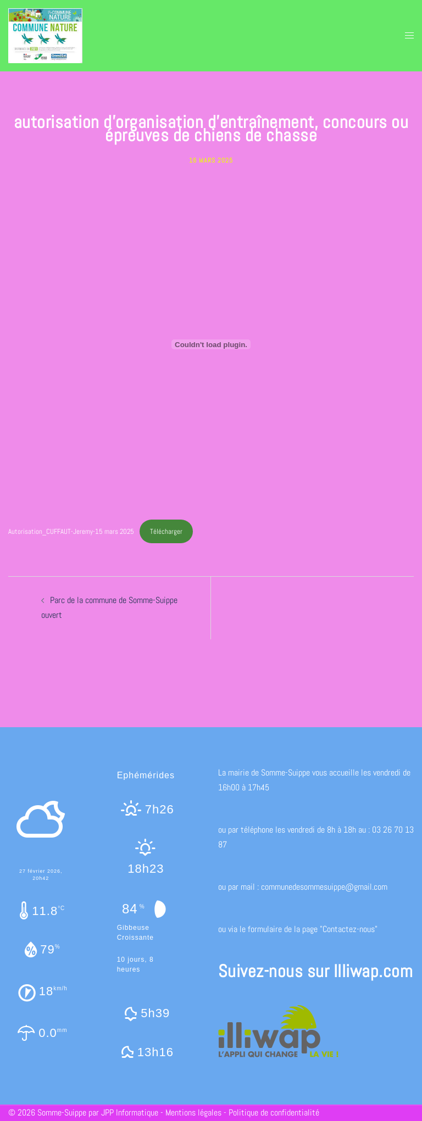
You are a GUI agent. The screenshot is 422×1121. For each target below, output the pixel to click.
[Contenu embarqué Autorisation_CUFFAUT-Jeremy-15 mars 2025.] (211, 344)
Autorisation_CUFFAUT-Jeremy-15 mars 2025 (71, 531)
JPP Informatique (129, 1112)
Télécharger (166, 531)
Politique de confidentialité (274, 1112)
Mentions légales (193, 1112)
